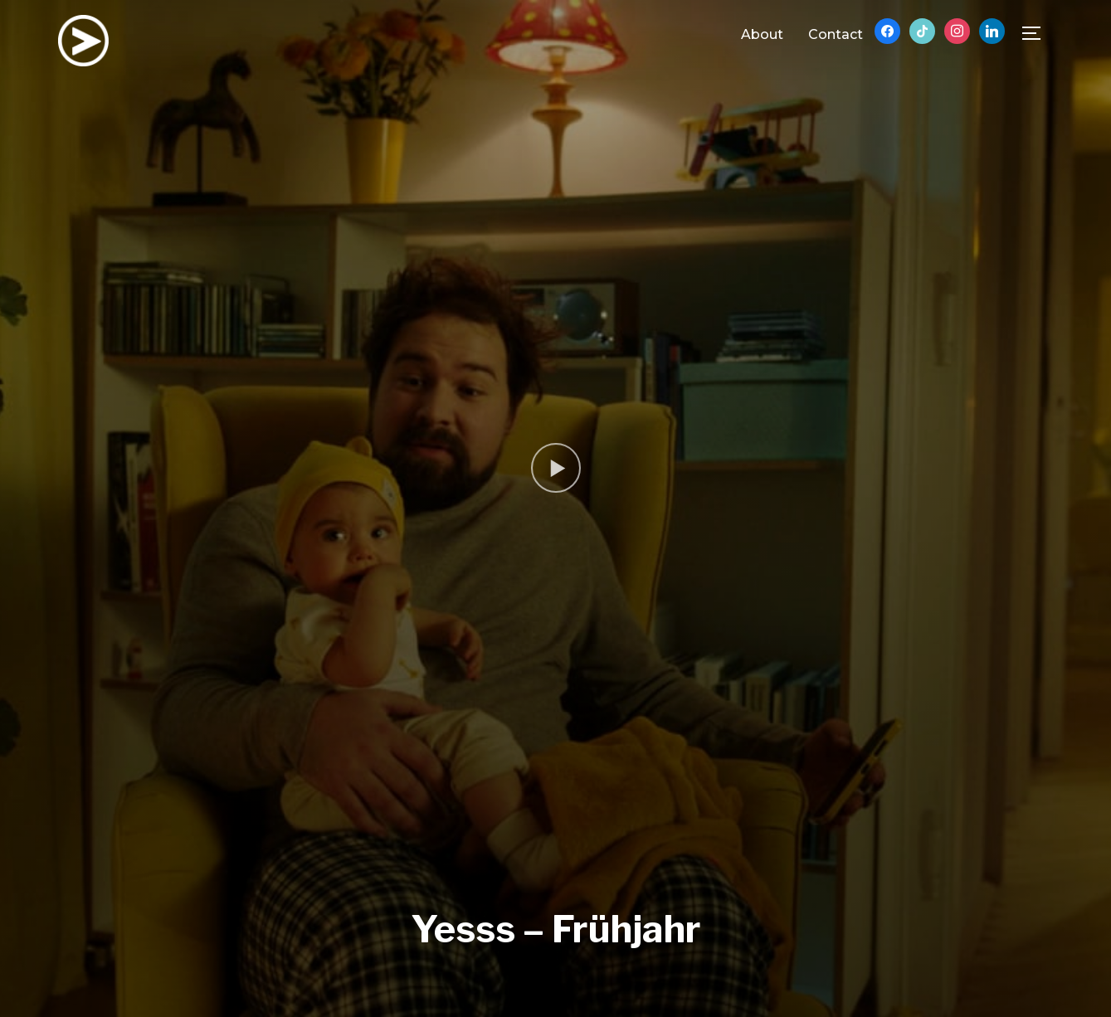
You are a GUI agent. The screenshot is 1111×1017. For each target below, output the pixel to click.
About (762, 34)
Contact (835, 34)
